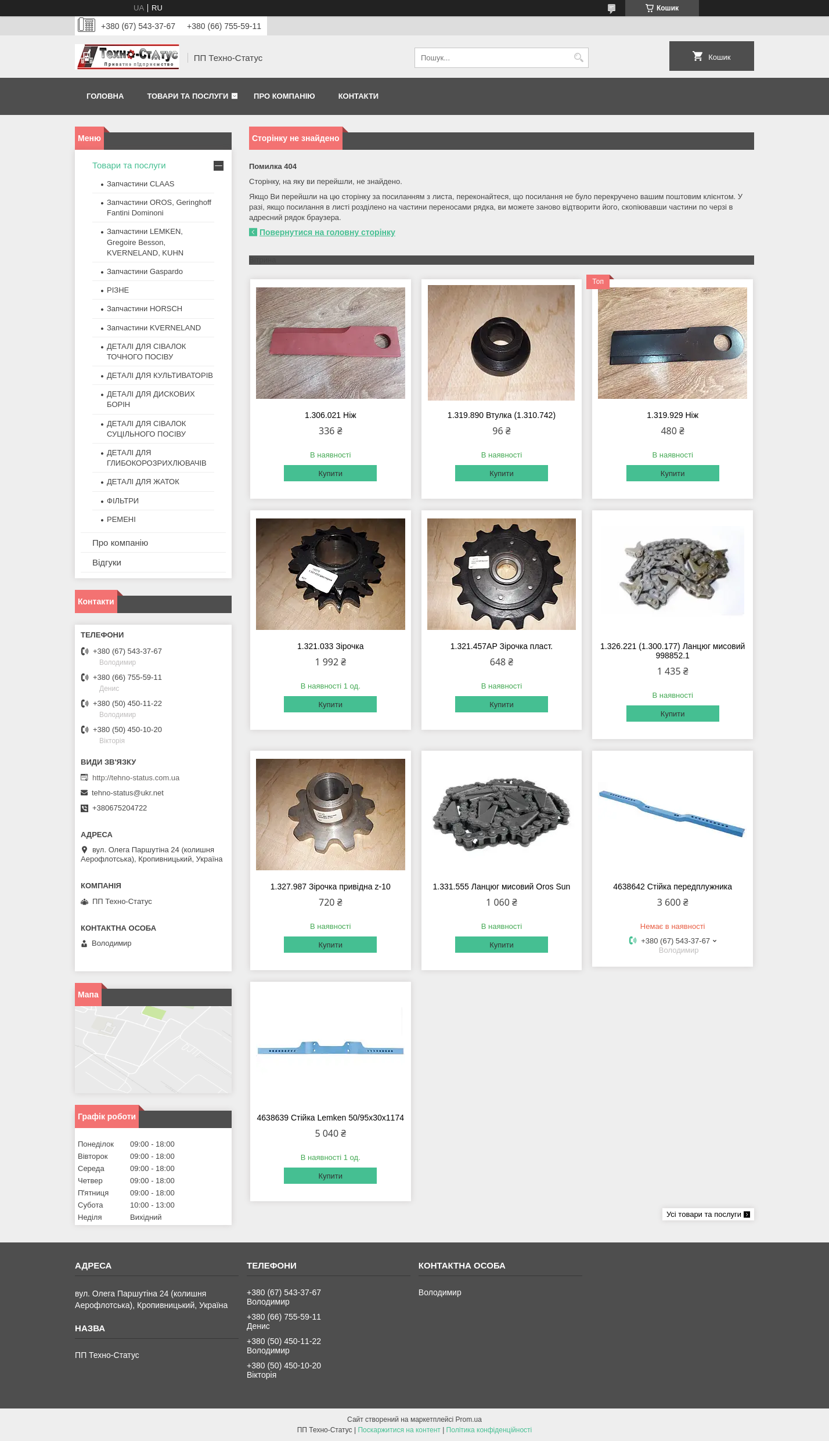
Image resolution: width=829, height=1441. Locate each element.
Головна (105, 96)
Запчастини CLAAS (141, 183)
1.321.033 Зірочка (330, 646)
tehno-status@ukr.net (128, 792)
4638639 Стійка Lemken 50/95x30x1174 (330, 1117)
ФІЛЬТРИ (123, 500)
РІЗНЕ (118, 290)
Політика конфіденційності (489, 1430)
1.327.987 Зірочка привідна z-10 (331, 886)
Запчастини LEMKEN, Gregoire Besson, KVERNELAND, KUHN (145, 242)
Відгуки (106, 562)
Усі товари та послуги (703, 1214)
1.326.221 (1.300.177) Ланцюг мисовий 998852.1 (672, 651)
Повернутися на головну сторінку (327, 232)
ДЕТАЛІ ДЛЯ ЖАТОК (143, 481)
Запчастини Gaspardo (145, 271)
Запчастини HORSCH (144, 308)
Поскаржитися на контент (399, 1430)
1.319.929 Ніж (672, 415)
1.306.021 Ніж (330, 415)
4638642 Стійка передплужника (672, 886)
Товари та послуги (187, 96)
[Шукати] (578, 58)
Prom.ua (469, 1419)
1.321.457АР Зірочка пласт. (501, 646)
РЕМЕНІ (121, 519)
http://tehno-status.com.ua (135, 777)
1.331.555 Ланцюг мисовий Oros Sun (502, 886)
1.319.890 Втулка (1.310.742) (502, 415)
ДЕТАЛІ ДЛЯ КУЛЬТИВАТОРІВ (160, 375)
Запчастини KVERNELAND (154, 327)
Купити (330, 473)
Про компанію (284, 96)
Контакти (358, 96)
